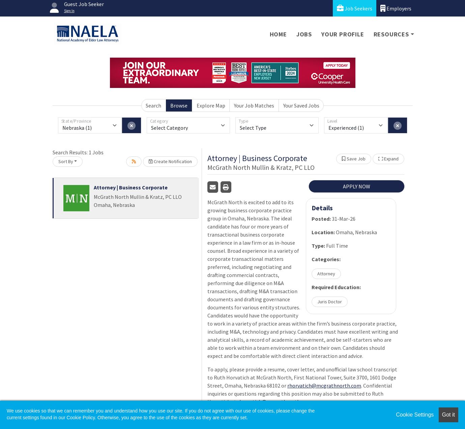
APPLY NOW (356, 186)
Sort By (65, 161)
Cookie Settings (415, 415)
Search (153, 105)
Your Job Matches (254, 105)
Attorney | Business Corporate (131, 187)
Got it (448, 415)
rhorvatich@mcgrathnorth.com (324, 385)
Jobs (304, 34)
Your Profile (342, 34)
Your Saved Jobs (301, 105)
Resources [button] (391, 34)
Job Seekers (354, 8)
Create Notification (170, 161)
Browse (178, 105)
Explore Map (211, 105)
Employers (395, 8)
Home (278, 34)
